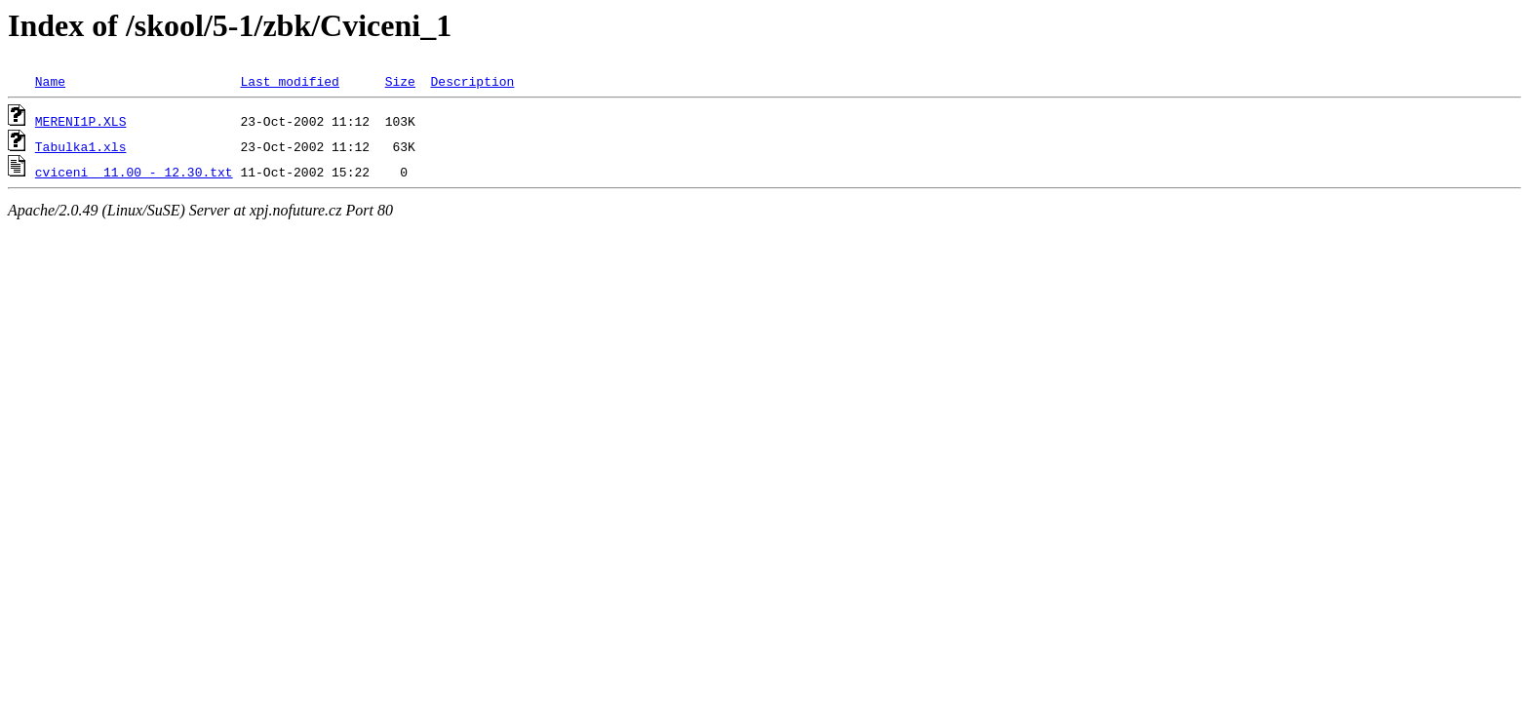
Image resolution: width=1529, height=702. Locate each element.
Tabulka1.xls (81, 146)
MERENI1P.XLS (81, 121)
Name (50, 81)
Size (400, 81)
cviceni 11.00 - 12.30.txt (134, 171)
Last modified (289, 81)
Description (472, 81)
